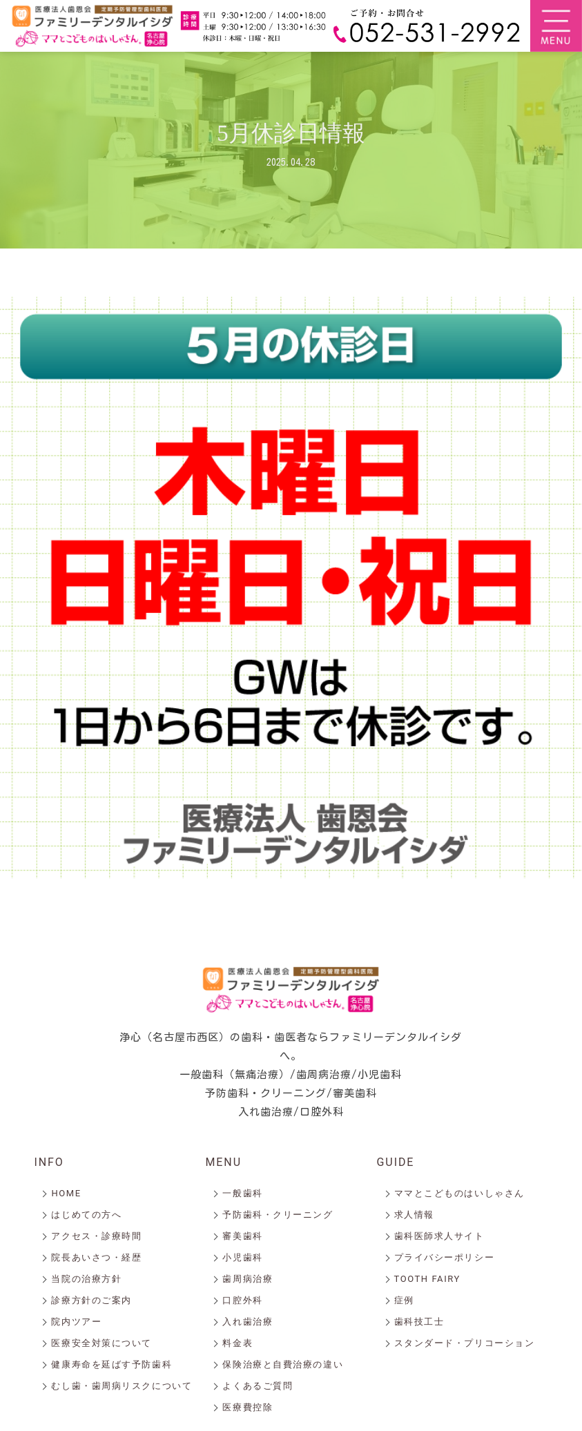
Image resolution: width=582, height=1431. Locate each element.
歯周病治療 (247, 1279)
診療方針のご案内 (91, 1300)
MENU (223, 1162)
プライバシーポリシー (444, 1257)
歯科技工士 (419, 1321)
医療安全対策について (101, 1343)
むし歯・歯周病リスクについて (121, 1386)
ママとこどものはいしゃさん (459, 1193)
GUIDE (396, 1162)
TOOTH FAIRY (427, 1279)
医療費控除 (247, 1407)
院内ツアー (76, 1321)
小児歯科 (242, 1257)
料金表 (237, 1343)
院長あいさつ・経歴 (96, 1257)
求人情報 (414, 1214)
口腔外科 (242, 1300)
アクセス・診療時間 (96, 1236)
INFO (49, 1162)
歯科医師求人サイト (439, 1236)
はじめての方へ (86, 1214)
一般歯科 (242, 1193)
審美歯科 (242, 1236)
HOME (66, 1193)
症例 (404, 1300)
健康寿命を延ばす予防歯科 (111, 1364)
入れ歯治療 (247, 1321)
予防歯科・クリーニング (277, 1214)
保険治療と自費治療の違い (282, 1364)
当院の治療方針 (86, 1279)
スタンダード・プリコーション (464, 1343)
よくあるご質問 (257, 1386)
